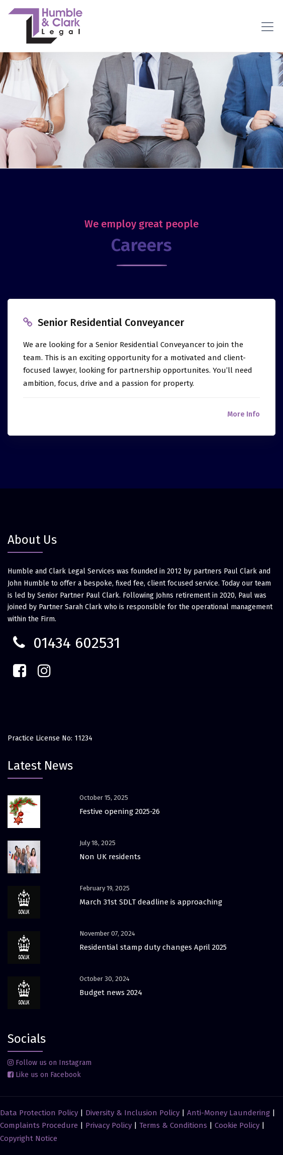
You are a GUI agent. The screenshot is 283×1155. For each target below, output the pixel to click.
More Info (243, 414)
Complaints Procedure (39, 1125)
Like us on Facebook (44, 1074)
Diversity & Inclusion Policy (132, 1112)
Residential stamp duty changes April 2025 (153, 947)
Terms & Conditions (173, 1125)
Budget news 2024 (110, 992)
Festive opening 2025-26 (119, 811)
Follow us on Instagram (49, 1062)
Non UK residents (110, 856)
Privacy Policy (108, 1125)
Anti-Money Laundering (228, 1112)
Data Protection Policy (39, 1112)
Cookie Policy (237, 1125)
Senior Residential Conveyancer (111, 322)
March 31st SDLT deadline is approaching (150, 901)
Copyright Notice (28, 1138)
